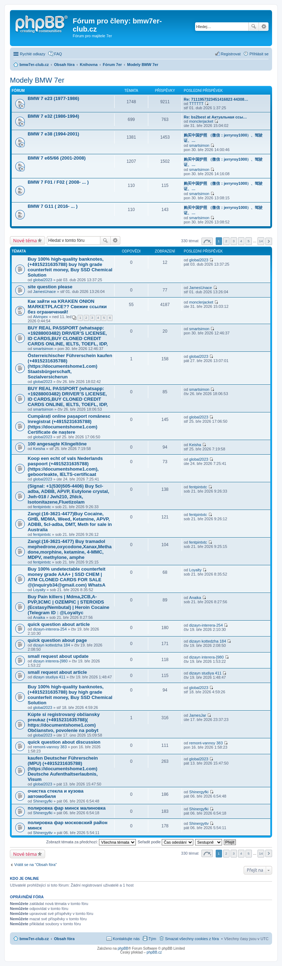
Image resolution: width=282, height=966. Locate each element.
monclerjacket (201, 121)
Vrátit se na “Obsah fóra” (35, 864)
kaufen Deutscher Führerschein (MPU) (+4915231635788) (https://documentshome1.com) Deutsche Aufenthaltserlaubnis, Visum (63, 768)
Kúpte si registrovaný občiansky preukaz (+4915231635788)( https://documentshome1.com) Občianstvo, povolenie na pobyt (64, 722)
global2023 (42, 280)
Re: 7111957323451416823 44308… (216, 99)
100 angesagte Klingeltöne (57, 443)
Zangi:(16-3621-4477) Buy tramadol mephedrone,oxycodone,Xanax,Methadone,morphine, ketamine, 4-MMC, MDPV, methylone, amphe (70, 549)
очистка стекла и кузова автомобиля (55, 793)
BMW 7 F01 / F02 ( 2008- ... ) (58, 182)
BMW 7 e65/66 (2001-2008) (56, 158)
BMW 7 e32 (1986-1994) (53, 116)
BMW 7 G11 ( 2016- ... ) (53, 206)
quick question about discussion (64, 742)
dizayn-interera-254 (50, 629)
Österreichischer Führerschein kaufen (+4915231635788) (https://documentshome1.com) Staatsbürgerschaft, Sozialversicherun (70, 366)
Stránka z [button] (207, 241)
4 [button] (241, 241)
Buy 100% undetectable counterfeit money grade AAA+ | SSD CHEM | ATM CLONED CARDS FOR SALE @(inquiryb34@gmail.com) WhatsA (66, 577)
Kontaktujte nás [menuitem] (126, 939)
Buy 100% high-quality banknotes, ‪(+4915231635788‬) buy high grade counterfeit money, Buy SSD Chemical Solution (70, 267)
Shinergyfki (42, 801)
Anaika (39, 617)
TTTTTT (196, 103)
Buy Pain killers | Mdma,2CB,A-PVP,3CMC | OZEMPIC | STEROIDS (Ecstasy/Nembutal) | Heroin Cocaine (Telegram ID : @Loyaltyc (68, 604)
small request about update (58, 656)
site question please (50, 286)
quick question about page (57, 640)
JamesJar (197, 715)
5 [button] (249, 241)
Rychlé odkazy (32, 54)
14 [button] (261, 241)
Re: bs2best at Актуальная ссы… (215, 117)
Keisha (39, 448)
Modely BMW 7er (37, 80)
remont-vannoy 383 (50, 747)
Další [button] (268, 241)
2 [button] (226, 241)
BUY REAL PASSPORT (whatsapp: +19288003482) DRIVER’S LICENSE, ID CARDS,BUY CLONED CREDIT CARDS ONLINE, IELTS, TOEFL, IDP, (68, 335)
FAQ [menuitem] (58, 54)
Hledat (253, 26)
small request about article (57, 672)
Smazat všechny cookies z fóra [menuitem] (192, 939)
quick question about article (59, 624)
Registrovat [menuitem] (231, 54)
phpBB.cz (154, 952)
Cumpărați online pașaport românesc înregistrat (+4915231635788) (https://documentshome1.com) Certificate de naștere (69, 424)
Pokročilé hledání (264, 26)
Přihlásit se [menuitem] (259, 54)
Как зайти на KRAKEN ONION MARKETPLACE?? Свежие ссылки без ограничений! (67, 307)
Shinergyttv (42, 833)
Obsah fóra (64, 939)
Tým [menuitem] (152, 939)
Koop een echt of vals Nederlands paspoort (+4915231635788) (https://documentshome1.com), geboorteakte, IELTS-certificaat (65, 466)
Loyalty (39, 590)
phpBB (123, 948)
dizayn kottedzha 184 (51, 645)
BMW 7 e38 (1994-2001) (53, 134)
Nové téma (25, 240)
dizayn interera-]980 (50, 661)
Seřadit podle (165, 842)
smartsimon (199, 145)
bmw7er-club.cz (34, 939)
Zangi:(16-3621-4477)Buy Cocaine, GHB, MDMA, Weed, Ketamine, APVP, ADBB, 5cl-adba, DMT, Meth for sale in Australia (70, 521)
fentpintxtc (42, 507)
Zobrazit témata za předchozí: (91, 842)
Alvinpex (40, 317)
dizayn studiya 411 (49, 677)
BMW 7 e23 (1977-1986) (53, 98)
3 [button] (234, 241)
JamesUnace (44, 291)
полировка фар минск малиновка (66, 808)
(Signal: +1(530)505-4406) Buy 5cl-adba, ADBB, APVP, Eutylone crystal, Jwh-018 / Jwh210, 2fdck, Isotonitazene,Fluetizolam (68, 494)
